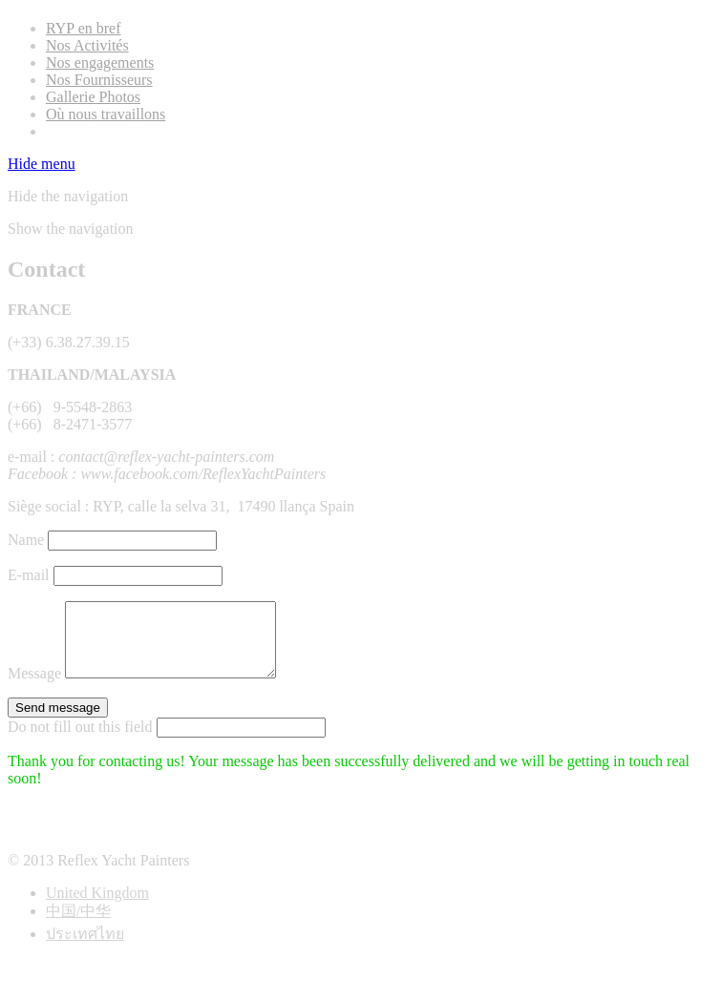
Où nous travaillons (105, 114)
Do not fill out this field (80, 741)
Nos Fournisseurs (99, 80)
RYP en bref (83, 28)
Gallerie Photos (93, 97)
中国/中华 (78, 925)
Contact (70, 131)
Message (34, 687)
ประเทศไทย (85, 948)
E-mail (29, 575)
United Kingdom (97, 907)
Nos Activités (87, 45)
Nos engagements (100, 62)
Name (26, 539)
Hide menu (41, 164)
